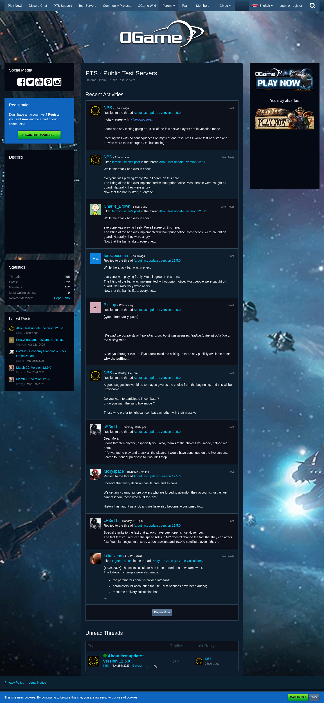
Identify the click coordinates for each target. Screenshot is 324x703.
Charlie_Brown (117, 206)
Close (314, 697)
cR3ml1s (111, 426)
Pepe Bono (62, 298)
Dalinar (20, 360)
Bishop (110, 305)
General (137, 665)
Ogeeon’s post (122, 561)
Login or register (290, 5)
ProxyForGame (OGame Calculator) (41, 339)
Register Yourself (39, 135)
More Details (298, 697)
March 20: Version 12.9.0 (33, 367)
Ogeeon (21, 344)
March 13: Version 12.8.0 (33, 379)
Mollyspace (114, 471)
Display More (162, 612)
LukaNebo (113, 556)
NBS (19, 333)
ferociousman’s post (126, 162)
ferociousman (143, 119)
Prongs (20, 372)
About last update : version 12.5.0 (39, 328)
